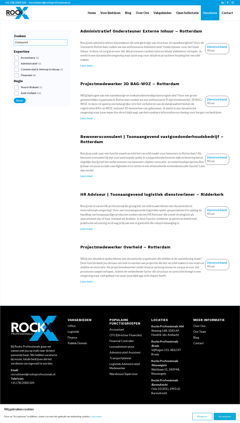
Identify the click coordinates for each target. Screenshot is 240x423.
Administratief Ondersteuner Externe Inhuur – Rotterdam (141, 31)
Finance (72, 337)
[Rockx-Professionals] (18, 12)
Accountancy (30, 57)
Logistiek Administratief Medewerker (125, 366)
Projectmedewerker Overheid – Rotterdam (125, 247)
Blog (196, 337)
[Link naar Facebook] (227, 3)
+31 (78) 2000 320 (15, 2)
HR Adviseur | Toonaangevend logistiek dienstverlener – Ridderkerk (152, 194)
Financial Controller (122, 341)
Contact (198, 343)
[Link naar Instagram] (232, 3)
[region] (120, 413)
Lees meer (96, 416)
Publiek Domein (77, 343)
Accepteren (224, 416)
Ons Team (199, 331)
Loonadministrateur (122, 346)
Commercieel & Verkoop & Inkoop (42, 69)
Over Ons (199, 326)
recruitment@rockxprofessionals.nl (49, 2)
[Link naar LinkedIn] (222, 3)
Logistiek (73, 331)
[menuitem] (92, 12)
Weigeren (202, 416)
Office (72, 326)
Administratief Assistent (125, 352)
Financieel (28, 75)
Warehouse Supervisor (124, 374)
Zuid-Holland (31, 93)
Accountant (117, 329)
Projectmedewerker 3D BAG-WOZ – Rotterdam (129, 83)
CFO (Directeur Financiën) (126, 335)
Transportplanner (121, 358)
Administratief (31, 63)
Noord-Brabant (31, 87)
